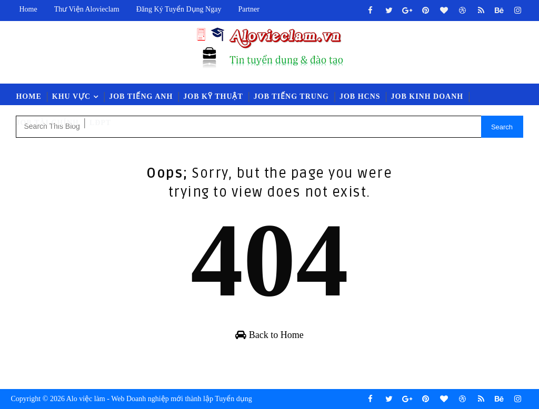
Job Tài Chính (47, 123)
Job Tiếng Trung (291, 96)
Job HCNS (360, 96)
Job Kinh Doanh (427, 96)
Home (28, 9)
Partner (248, 9)
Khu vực (71, 96)
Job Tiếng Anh (141, 96)
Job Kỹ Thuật (213, 96)
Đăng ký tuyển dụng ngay (179, 9)
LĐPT (100, 123)
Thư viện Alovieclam (86, 9)
